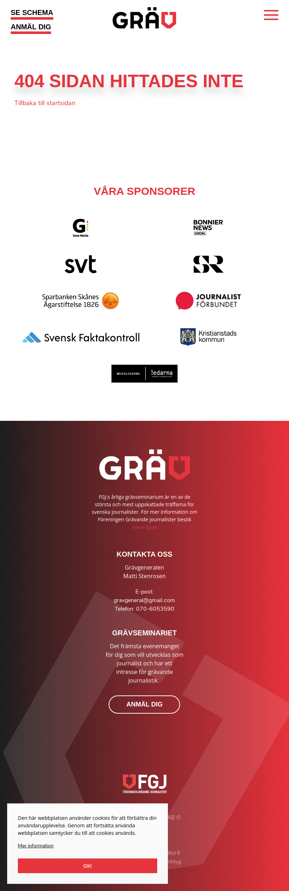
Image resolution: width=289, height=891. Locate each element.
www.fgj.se (144, 527)
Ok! (87, 865)
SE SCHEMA (32, 12)
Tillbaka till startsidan (44, 103)
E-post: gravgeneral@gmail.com (144, 596)
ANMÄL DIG (31, 27)
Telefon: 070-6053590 (144, 609)
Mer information (36, 845)
